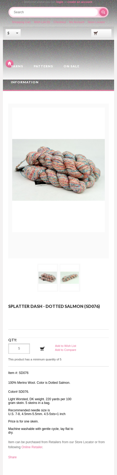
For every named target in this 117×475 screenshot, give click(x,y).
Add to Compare (65, 349)
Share (12, 457)
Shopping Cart (21, 22)
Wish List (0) (42, 22)
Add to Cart (42, 348)
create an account (80, 1)
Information (25, 82)
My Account (76, 22)
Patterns (43, 66)
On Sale (71, 66)
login (59, 1)
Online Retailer (31, 447)
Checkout (59, 22)
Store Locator (96, 22)
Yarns (17, 66)
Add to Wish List (65, 345)
